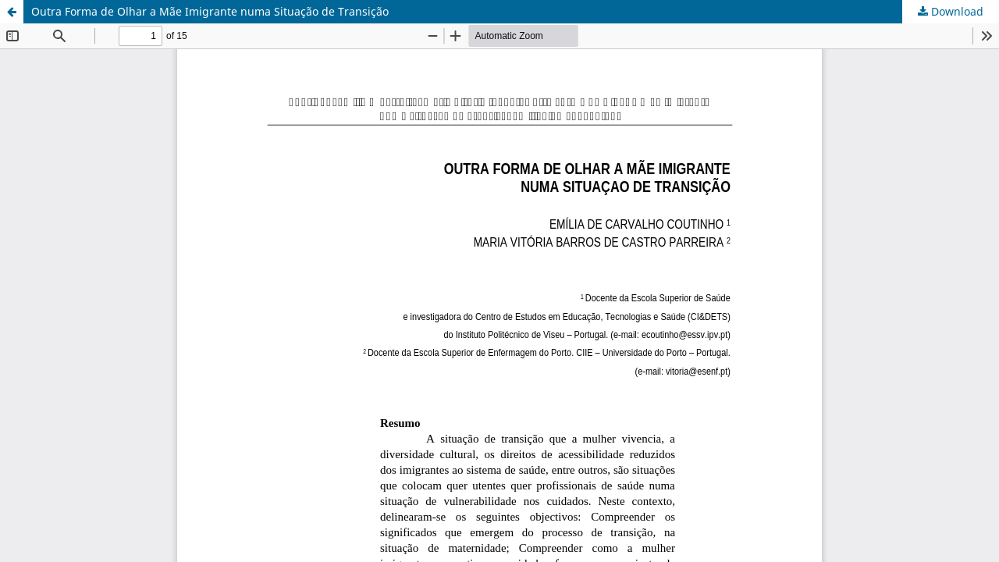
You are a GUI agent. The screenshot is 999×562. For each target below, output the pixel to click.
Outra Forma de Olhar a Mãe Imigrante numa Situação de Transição (210, 11)
